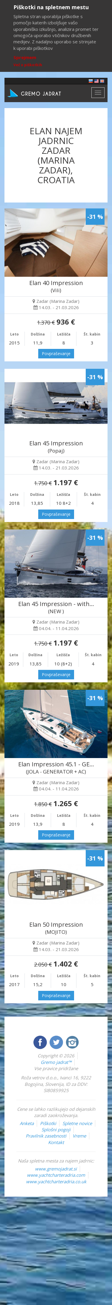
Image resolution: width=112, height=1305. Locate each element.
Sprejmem (24, 57)
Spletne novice (77, 1123)
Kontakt (56, 1142)
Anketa (27, 1123)
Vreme (79, 1136)
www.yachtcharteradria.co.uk (56, 1181)
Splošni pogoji (56, 1129)
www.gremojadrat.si (56, 1169)
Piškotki (48, 1123)
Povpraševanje (56, 353)
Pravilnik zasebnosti (46, 1136)
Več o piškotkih (27, 64)
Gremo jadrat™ (56, 1062)
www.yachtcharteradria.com (56, 1175)
